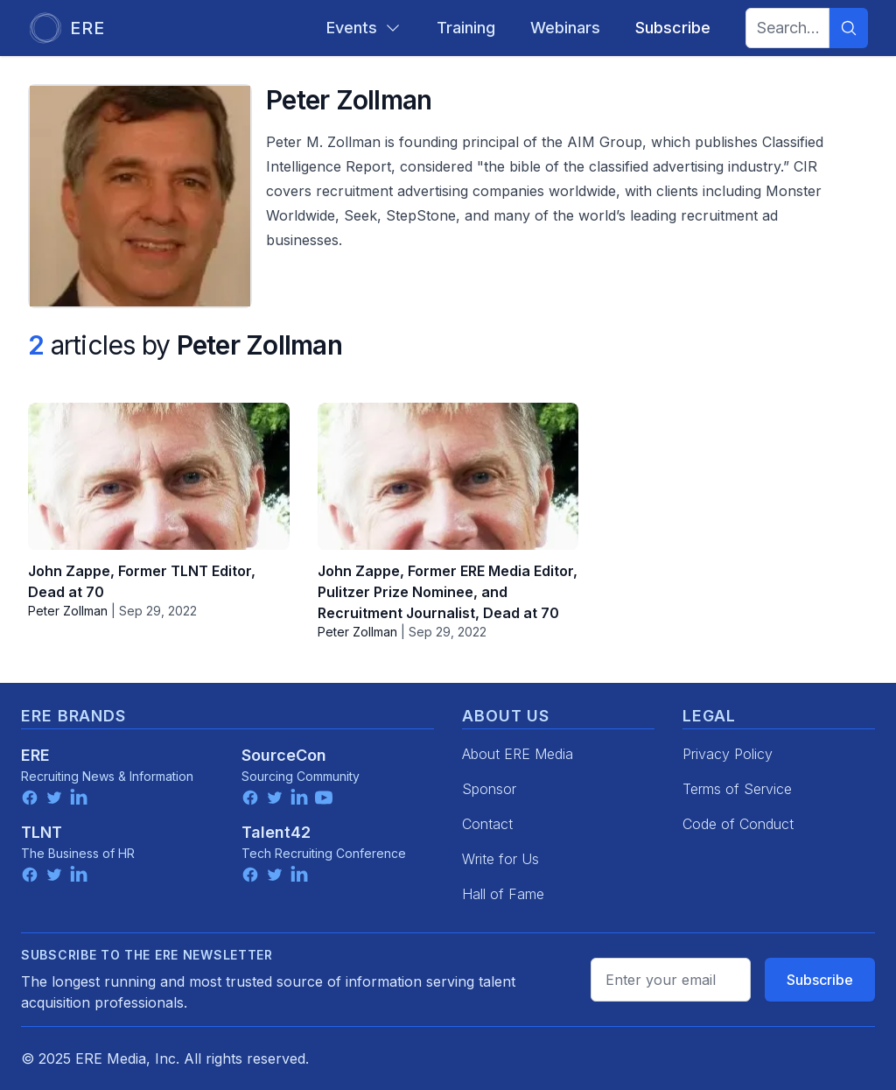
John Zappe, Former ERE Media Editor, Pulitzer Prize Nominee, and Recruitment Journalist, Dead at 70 (448, 592)
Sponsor (489, 789)
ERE (35, 755)
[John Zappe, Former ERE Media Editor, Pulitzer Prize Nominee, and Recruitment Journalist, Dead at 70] (448, 476)
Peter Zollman (68, 610)
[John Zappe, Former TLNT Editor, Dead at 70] (159, 476)
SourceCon (284, 755)
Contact (487, 824)
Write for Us (500, 859)
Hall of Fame (503, 894)
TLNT (41, 832)
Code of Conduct (738, 824)
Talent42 (276, 832)
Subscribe (820, 979)
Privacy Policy (727, 754)
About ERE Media (517, 754)
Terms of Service (737, 789)
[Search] (849, 28)
